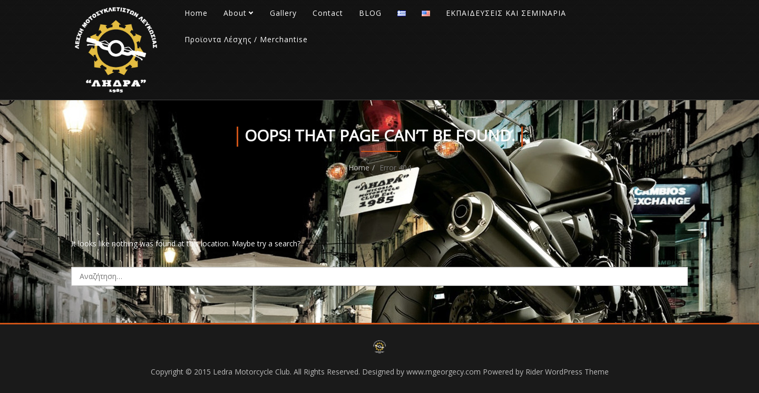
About (235, 13)
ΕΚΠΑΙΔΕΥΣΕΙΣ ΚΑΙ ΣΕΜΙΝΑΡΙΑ (506, 13)
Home (196, 13)
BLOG (370, 13)
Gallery (283, 13)
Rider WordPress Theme (567, 372)
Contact (328, 13)
